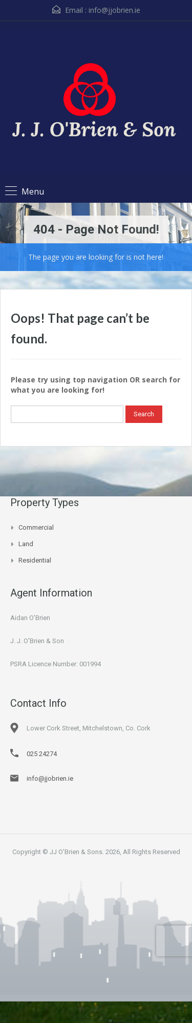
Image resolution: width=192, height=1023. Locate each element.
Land (25, 544)
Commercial (36, 527)
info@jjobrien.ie (114, 10)
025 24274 (42, 754)
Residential (34, 560)
